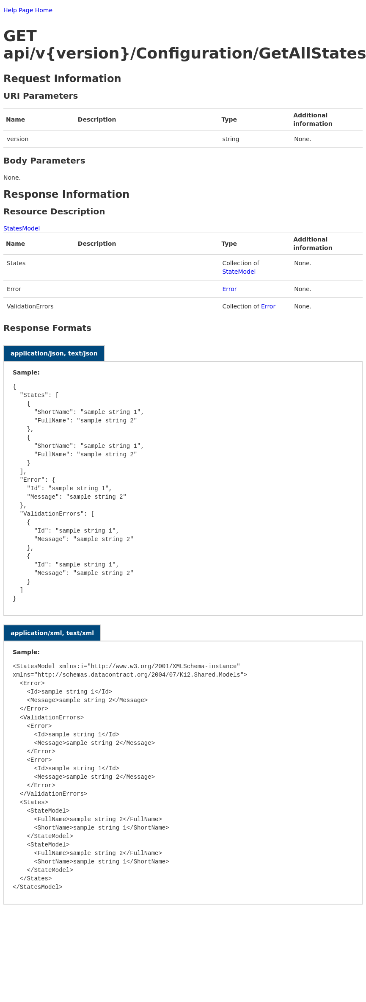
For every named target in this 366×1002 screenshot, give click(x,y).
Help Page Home (27, 10)
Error (229, 289)
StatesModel (21, 228)
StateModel (239, 271)
